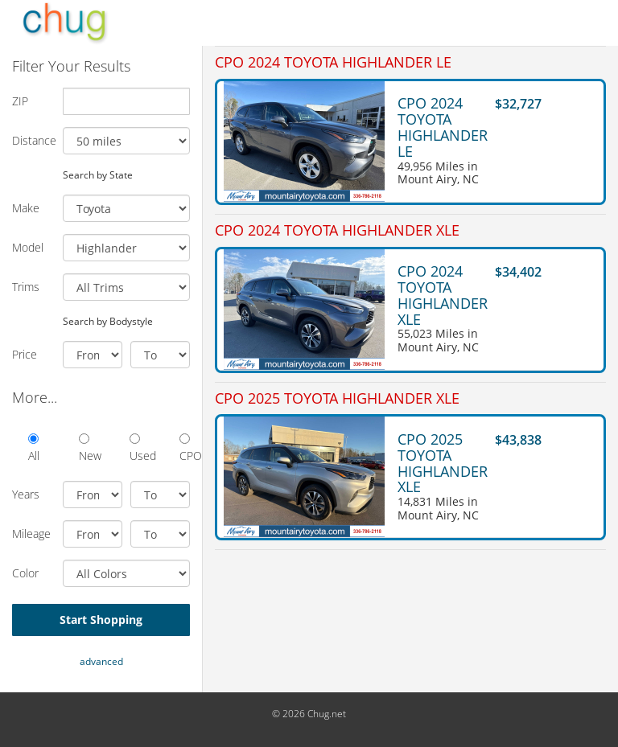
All (33, 448)
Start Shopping (101, 619)
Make (25, 207)
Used (135, 448)
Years (25, 494)
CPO (184, 448)
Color (25, 573)
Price (24, 354)
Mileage (31, 533)
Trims (25, 286)
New (84, 448)
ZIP (20, 101)
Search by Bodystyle (108, 320)
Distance (31, 140)
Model (27, 247)
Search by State (98, 174)
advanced (101, 661)
